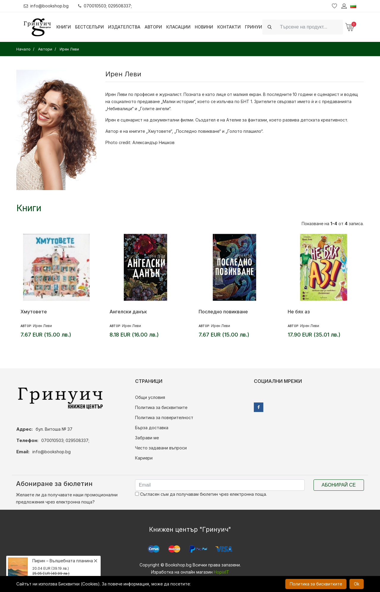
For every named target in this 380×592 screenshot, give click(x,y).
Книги (63, 26)
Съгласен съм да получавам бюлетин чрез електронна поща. (201, 494)
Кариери (144, 457)
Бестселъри (89, 26)
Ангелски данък (128, 312)
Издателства (124, 26)
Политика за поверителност (164, 417)
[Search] (309, 27)
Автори (153, 26)
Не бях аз (299, 312)
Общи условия (150, 397)
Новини (204, 26)
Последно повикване (223, 312)
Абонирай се (339, 484)
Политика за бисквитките (161, 407)
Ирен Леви (42, 325)
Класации (178, 26)
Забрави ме (147, 437)
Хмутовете (33, 312)
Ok (356, 583)
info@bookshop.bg (46, 5)
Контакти (229, 26)
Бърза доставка (151, 427)
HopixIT (221, 571)
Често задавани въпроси (161, 447)
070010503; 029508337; (105, 5)
